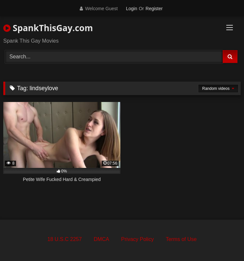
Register (154, 8)
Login (131, 8)
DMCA (101, 239)
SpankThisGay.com (48, 28)
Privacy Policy (137, 239)
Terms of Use (181, 239)
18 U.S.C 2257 (64, 239)
